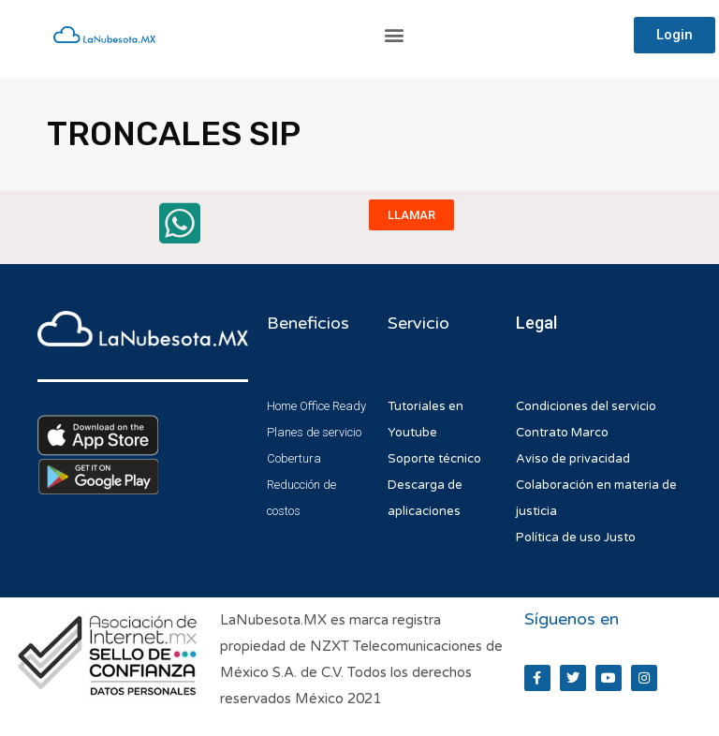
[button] (394, 35)
